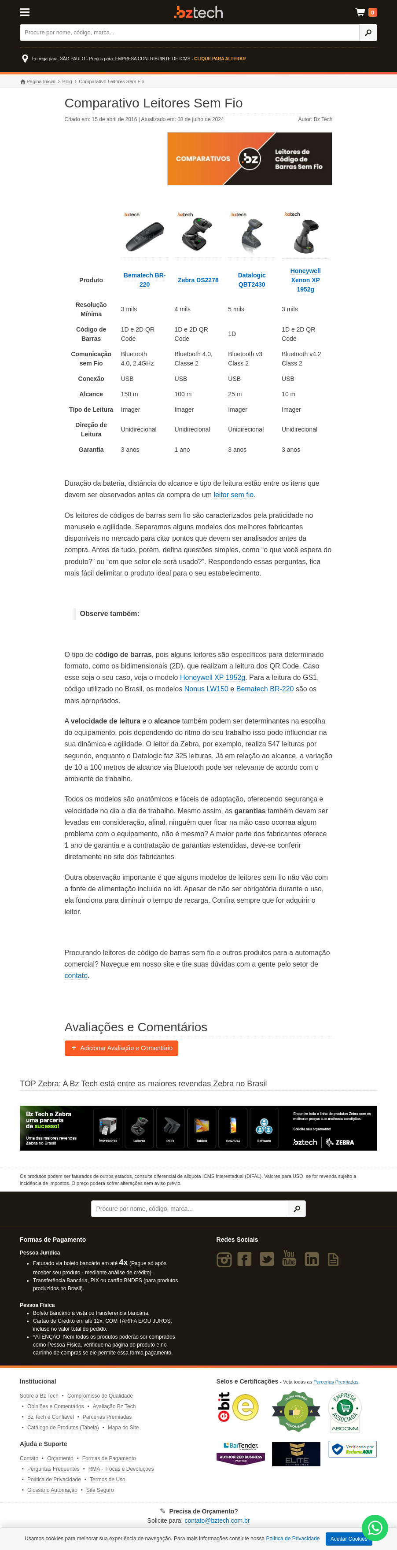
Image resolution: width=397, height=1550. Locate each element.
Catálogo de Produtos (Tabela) (63, 1428)
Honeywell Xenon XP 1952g (305, 280)
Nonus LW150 (206, 689)
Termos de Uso (107, 1479)
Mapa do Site (123, 1428)
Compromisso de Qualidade (100, 1396)
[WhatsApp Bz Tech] (375, 1529)
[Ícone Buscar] (368, 32)
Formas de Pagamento (109, 1458)
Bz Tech (198, 12)
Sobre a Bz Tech (39, 1396)
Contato (29, 1458)
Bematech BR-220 (265, 689)
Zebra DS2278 (198, 280)
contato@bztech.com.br (217, 1520)
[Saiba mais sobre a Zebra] (198, 1128)
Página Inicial (37, 82)
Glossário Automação (52, 1490)
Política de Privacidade (54, 1479)
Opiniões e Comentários (55, 1406)
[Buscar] (190, 32)
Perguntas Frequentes (53, 1469)
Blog (67, 81)
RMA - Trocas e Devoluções (121, 1469)
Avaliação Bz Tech (114, 1406)
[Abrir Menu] (44, 11)
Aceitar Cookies (349, 1539)
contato (76, 975)
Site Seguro (100, 1490)
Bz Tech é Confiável (50, 1417)
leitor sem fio (233, 494)
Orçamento (60, 1458)
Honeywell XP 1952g (212, 677)
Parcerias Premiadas (107, 1417)
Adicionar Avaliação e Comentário (121, 1048)
